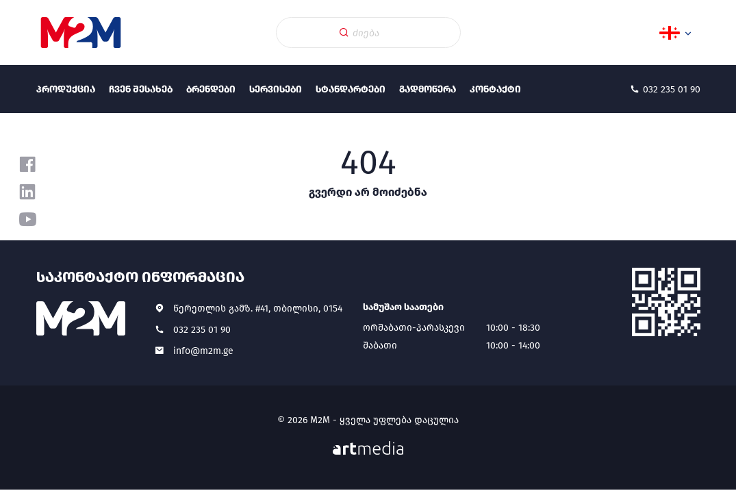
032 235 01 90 (202, 330)
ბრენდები (211, 89)
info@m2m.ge (203, 351)
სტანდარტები (350, 89)
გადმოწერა (427, 89)
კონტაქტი (495, 89)
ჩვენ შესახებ (141, 89)
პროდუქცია (65, 89)
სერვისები (275, 89)
